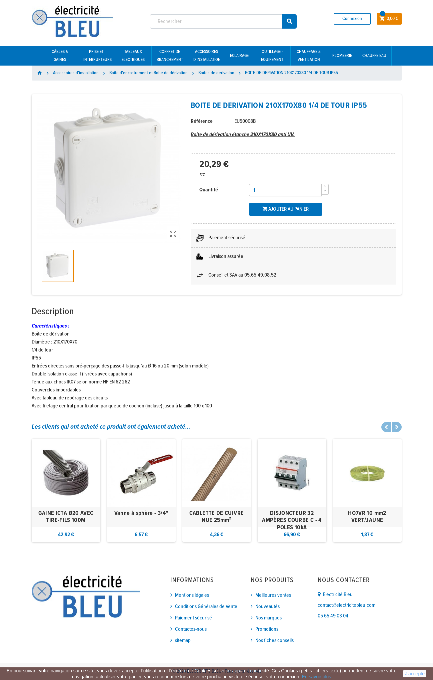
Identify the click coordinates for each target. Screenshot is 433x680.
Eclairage (239, 56)
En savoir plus (316, 676)
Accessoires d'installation (207, 56)
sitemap (183, 640)
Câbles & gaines (60, 56)
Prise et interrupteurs (97, 56)
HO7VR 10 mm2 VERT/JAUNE (367, 517)
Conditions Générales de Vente (206, 606)
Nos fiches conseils (274, 640)
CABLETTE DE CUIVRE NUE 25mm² (216, 517)
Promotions (266, 629)
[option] (66, 490)
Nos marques (268, 617)
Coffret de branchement (170, 56)
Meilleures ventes (273, 595)
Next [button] (397, 427)
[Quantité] (285, 190)
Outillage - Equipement (272, 56)
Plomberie (342, 56)
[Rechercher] (223, 21)
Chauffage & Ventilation (309, 56)
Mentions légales (192, 595)
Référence (202, 121)
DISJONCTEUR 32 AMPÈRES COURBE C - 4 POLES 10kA (291, 521)
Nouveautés (267, 606)
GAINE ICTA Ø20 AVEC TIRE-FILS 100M (66, 517)
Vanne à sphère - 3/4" (141, 513)
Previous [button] (386, 427)
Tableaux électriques (133, 56)
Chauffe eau (374, 56)
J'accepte (415, 673)
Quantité (208, 189)
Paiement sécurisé (193, 617)
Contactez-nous (191, 629)
